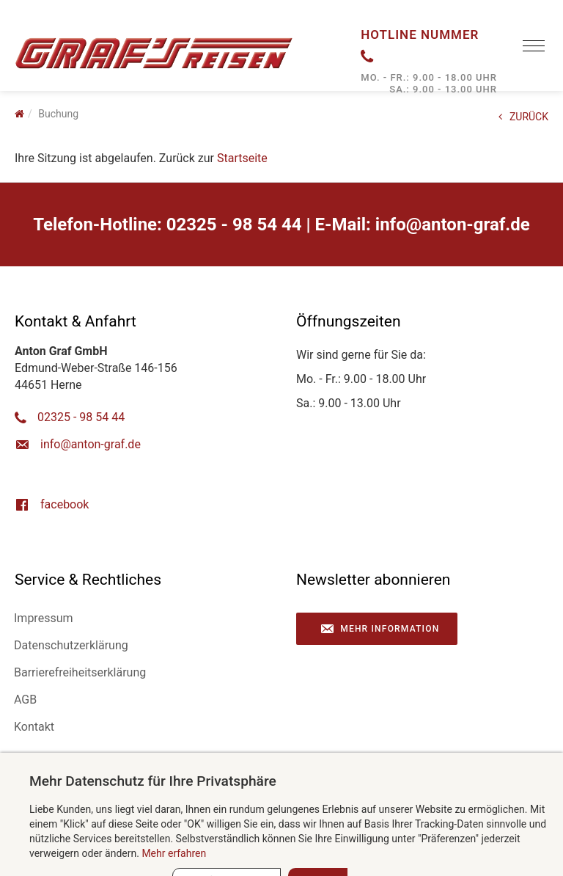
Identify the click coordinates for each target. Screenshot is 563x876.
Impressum (43, 618)
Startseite (242, 158)
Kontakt (34, 727)
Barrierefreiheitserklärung (80, 672)
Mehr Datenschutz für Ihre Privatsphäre (152, 781)
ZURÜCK (523, 117)
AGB (25, 700)
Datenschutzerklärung (71, 645)
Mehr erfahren (173, 853)
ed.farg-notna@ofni (452, 224)
